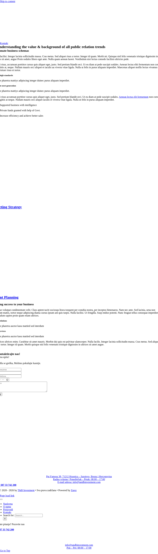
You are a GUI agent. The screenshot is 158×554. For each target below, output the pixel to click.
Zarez (74, 492)
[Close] (1, 501)
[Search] (5, 520)
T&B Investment (26, 492)
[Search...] (29, 517)
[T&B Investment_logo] (23, 40)
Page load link (7, 497)
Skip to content (7, 1)
